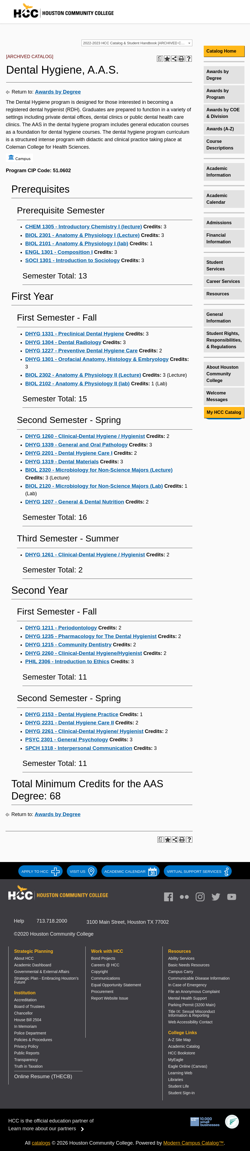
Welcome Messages (217, 396)
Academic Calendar (217, 199)
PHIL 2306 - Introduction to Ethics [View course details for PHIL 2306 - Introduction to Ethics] (67, 661)
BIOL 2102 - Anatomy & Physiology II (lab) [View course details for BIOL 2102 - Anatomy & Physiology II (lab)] (77, 383)
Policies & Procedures (33, 1040)
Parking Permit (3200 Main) (191, 1005)
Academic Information (218, 171)
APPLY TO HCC (40, 871)
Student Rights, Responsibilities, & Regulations (224, 340)
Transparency (26, 1059)
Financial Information (218, 238)
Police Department (30, 1033)
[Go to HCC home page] (58, 19)
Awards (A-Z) (220, 129)
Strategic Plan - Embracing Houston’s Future (46, 980)
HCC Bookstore (181, 1053)
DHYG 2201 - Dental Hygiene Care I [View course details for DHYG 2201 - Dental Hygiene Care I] (69, 453)
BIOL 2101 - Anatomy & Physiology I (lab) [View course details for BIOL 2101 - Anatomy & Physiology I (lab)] (76, 243)
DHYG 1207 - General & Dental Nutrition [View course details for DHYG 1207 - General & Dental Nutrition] (74, 502)
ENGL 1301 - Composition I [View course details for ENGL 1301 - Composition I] (59, 252)
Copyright (99, 971)
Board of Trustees (29, 1006)
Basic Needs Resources (189, 965)
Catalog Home (221, 51)
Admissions (219, 222)
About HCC (24, 958)
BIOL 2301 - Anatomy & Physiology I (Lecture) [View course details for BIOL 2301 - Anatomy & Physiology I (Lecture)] (82, 235)
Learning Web (180, 1073)
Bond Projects (103, 958)
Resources (217, 293)
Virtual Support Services (197, 871)
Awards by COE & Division (223, 113)
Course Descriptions (219, 144)
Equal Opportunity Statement (116, 985)
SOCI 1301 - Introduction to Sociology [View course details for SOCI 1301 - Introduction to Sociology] (72, 260)
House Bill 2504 (27, 1020)
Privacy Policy (26, 1046)
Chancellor (23, 1013)
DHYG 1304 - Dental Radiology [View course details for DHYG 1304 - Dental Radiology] (63, 342)
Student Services (215, 265)
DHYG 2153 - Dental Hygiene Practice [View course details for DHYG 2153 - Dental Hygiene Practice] (71, 714)
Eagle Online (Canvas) (187, 1066)
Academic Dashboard (32, 965)
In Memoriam (25, 1026)
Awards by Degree (58, 92)
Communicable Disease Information (199, 978)
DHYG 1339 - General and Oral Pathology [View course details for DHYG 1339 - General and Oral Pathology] (76, 445)
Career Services (223, 281)
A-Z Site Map (179, 1040)
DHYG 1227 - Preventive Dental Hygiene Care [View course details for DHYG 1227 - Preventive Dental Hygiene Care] (81, 350)
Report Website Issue (109, 998)
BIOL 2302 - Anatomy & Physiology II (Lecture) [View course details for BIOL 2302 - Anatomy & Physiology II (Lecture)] (83, 375)
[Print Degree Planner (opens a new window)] (160, 59)
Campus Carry (180, 971)
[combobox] (136, 43)
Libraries (175, 1079)
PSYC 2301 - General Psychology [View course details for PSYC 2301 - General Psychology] (66, 739)
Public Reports (26, 1053)
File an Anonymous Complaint (194, 991)
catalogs (41, 1143)
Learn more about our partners (48, 1128)
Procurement (102, 991)
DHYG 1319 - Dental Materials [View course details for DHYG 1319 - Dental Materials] (62, 461)
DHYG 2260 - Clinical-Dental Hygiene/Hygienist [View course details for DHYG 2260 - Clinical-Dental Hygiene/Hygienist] (83, 653)
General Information (218, 317)
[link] (203, 898)
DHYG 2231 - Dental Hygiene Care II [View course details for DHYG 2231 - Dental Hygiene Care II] (69, 723)
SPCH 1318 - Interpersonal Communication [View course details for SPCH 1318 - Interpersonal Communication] (78, 748)
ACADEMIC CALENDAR (130, 871)
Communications (105, 978)
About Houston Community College (222, 374)
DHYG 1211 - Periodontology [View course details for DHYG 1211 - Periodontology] (61, 628)
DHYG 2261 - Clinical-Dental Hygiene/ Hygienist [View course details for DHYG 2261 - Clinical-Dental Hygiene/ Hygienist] (84, 731)
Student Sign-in (181, 1093)
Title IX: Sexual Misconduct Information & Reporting (191, 1013)
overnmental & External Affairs (43, 971)
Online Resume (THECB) (43, 1076)
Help (19, 921)
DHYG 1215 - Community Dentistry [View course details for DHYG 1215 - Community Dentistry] (68, 644)
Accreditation (25, 1000)
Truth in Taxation (28, 1066)
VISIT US (82, 871)
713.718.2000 (52, 921)
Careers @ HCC (105, 965)
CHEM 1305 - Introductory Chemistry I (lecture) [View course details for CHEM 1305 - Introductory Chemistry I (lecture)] (83, 226)
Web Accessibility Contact (190, 1022)
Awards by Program (217, 94)
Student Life (178, 1086)
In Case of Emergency (187, 985)
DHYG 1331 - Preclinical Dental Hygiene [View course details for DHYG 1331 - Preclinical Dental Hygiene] (74, 334)
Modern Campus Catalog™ (193, 1143)
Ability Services (181, 958)
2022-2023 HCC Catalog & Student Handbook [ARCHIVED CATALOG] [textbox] (137, 43)
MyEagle (175, 1059)
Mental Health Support (187, 998)
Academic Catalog (184, 1046)
